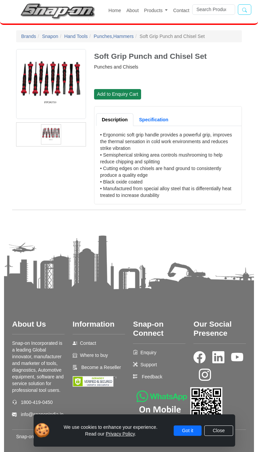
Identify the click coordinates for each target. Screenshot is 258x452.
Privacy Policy (120, 434)
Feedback (152, 376)
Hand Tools (76, 36)
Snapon (50, 36)
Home (115, 10)
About (132, 10)
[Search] (213, 9)
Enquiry (148, 352)
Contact (181, 10)
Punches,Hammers (114, 36)
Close (219, 430)
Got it (187, 430)
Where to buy (94, 355)
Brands (28, 36)
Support (148, 364)
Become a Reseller (100, 367)
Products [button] (154, 10)
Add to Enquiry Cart (117, 94)
